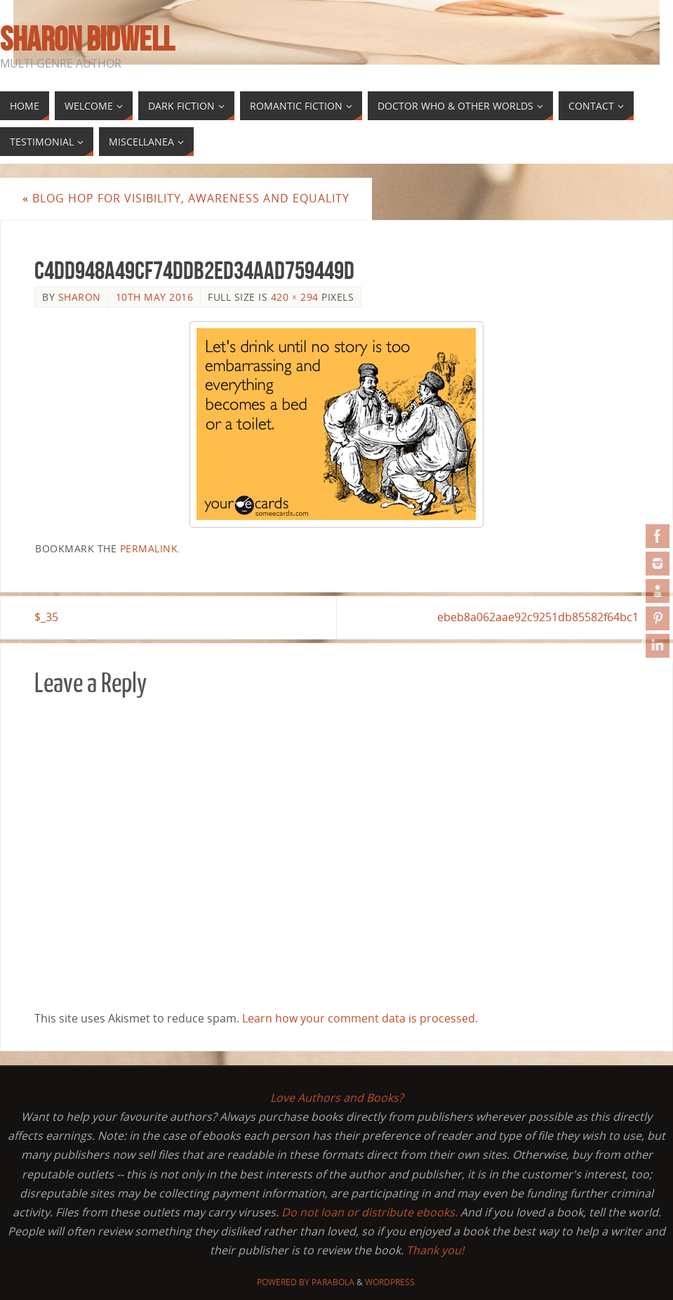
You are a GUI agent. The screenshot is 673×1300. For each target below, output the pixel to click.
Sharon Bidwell (87, 39)
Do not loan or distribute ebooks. (369, 1212)
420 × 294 (295, 297)
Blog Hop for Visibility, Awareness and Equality (185, 198)
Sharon (79, 297)
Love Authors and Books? (337, 1097)
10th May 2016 (155, 297)
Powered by (284, 1282)
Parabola (333, 1282)
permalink (149, 548)
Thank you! (435, 1250)
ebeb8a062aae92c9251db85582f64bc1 (538, 617)
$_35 (46, 617)
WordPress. (391, 1282)
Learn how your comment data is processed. (360, 1018)
